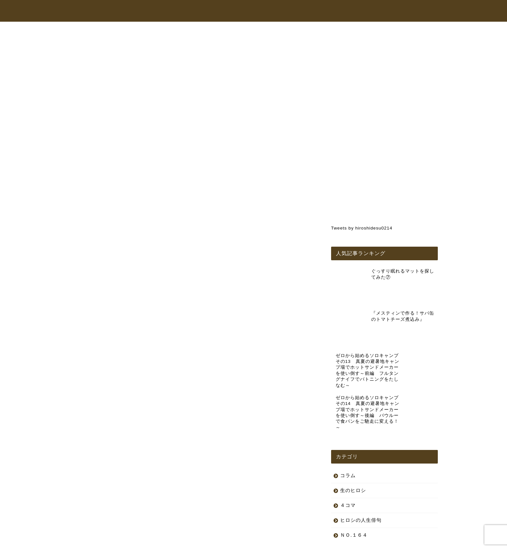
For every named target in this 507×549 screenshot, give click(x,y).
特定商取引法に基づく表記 (146, 541)
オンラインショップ (310, 11)
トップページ (207, 11)
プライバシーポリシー (93, 541)
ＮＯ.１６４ (354, 487)
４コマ (348, 458)
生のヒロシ (91, 44)
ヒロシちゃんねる (256, 11)
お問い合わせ (390, 11)
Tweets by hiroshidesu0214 (362, 228)
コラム (354, 11)
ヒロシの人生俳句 (361, 473)
